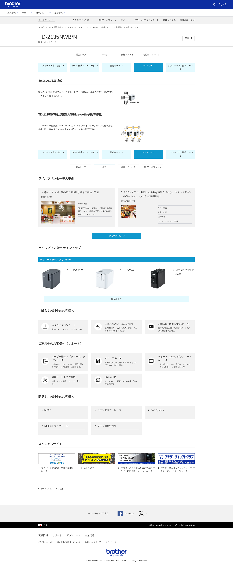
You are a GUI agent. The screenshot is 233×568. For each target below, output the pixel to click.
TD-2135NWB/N (92, 27)
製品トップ (81, 54)
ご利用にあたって (45, 542)
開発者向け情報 (187, 20)
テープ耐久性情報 (106, 426)
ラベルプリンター (46, 20)
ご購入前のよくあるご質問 (119, 324)
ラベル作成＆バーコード (83, 65)
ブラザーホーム (44, 27)
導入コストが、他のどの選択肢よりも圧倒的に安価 (71, 192)
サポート (26, 13)
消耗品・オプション (107, 20)
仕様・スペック (128, 54)
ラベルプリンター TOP (73, 27)
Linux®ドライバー (56, 425)
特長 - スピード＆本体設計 (112, 27)
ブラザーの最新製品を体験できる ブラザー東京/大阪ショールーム (137, 470)
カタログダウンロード (83, 20)
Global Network (185, 525)
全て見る (115, 298)
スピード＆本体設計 (52, 65)
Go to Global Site (160, 525)
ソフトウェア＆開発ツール (180, 65)
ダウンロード (42, 13)
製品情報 (11, 13)
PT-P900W (128, 269)
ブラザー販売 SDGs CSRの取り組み (57, 470)
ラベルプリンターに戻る (52, 488)
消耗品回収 (111, 377)
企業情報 (58, 13)
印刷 (187, 38)
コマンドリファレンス (109, 410)
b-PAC (47, 410)
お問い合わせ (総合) (93, 542)
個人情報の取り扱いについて (68, 542)
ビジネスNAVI (87, 468)
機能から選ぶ (169, 20)
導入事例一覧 (115, 236)
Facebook (126, 513)
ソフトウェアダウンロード (146, 20)
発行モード (115, 65)
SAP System (157, 410)
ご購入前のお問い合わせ (173, 324)
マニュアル (113, 358)
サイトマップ (111, 542)
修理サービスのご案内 (63, 377)
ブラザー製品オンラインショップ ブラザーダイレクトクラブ (177, 470)
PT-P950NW (76, 269)
